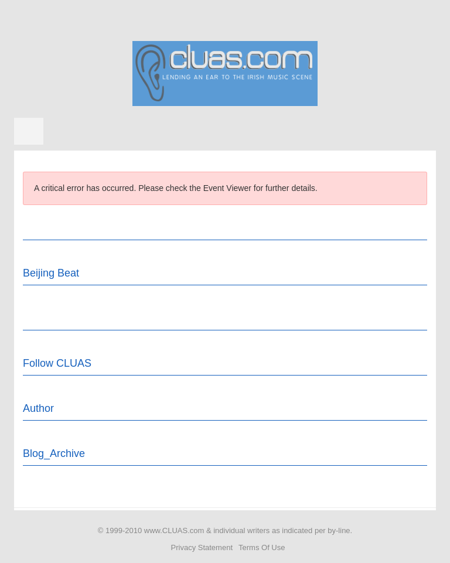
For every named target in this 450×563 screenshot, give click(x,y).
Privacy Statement (202, 547)
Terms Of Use (261, 547)
